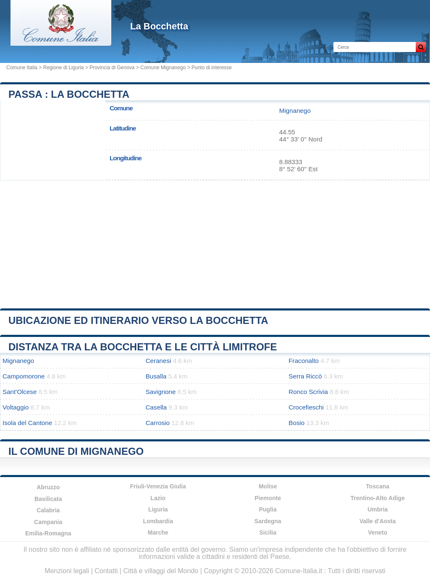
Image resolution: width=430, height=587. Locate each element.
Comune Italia (21, 67)
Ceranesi (158, 360)
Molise (268, 486)
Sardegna (267, 521)
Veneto (377, 532)
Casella (156, 407)
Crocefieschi (306, 407)
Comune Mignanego (163, 67)
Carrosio (158, 422)
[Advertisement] (215, 241)
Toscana (377, 486)
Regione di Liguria (63, 67)
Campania (48, 522)
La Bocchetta (159, 26)
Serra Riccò (305, 376)
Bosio (296, 422)
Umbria (377, 509)
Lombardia (158, 521)
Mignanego (295, 110)
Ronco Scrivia (308, 391)
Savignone (161, 391)
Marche (158, 532)
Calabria (48, 510)
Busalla (156, 376)
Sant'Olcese (20, 391)
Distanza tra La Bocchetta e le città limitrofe (142, 346)
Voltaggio (16, 407)
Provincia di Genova (111, 67)
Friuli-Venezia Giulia (158, 486)
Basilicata (48, 499)
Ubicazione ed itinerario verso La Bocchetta (138, 320)
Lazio (157, 498)
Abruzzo (48, 487)
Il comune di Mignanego (76, 451)
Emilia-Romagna (48, 533)
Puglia (268, 509)
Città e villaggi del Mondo (160, 570)
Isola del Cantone (27, 422)
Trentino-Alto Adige (378, 498)
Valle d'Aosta (377, 521)
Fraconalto (303, 360)
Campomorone (24, 376)
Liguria (158, 509)
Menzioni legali (67, 570)
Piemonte (267, 498)
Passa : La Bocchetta (68, 94)
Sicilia (268, 532)
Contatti (106, 570)
